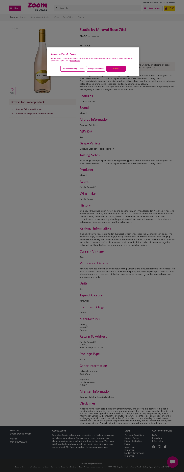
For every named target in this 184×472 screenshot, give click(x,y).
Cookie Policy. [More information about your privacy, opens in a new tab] (75, 61)
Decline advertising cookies (73, 68)
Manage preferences (96, 68)
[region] (93, 61)
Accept (115, 68)
